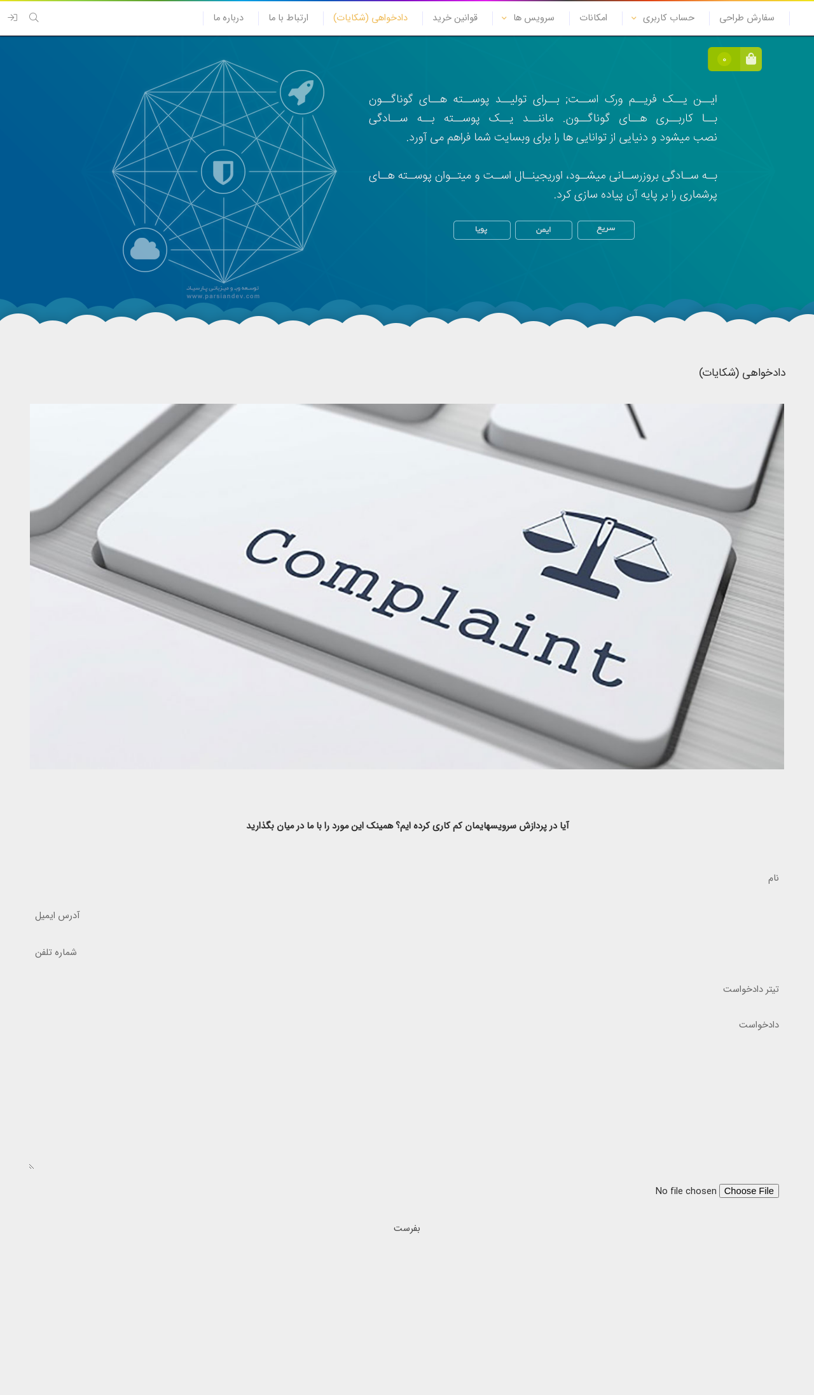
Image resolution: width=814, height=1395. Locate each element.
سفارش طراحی (747, 18)
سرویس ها (534, 18)
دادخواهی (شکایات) (370, 18)
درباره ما (228, 18)
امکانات (593, 18)
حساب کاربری (668, 18)
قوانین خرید (455, 18)
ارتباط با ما (288, 18)
